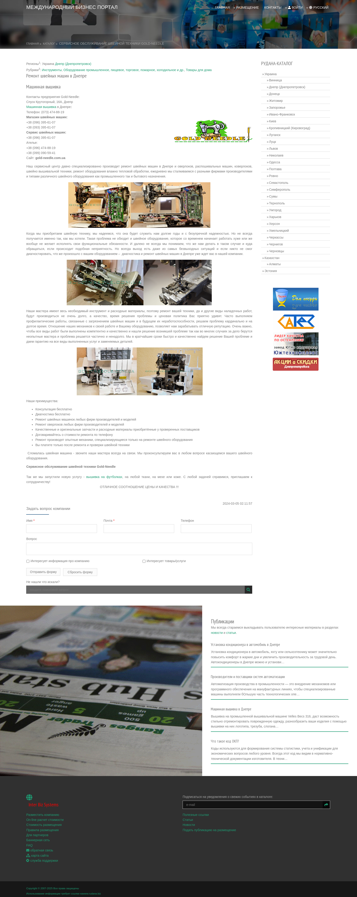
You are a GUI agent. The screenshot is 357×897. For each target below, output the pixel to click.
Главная (221, 7)
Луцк (272, 141)
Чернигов (276, 243)
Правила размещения (43, 826)
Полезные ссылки (196, 811)
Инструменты (52, 69)
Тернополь (277, 202)
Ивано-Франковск (282, 114)
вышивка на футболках (104, 476)
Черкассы (276, 237)
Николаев (276, 155)
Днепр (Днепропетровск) (74, 63)
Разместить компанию (43, 811)
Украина (271, 73)
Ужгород (275, 209)
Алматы (275, 263)
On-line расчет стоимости (45, 816)
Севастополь (279, 182)
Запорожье (277, 107)
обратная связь (40, 846)
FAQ (30, 841)
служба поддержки (43, 856)
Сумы (273, 196)
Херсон (274, 223)
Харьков (275, 216)
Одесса (274, 161)
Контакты (272, 7)
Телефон (188, 520)
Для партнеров (38, 831)
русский (318, 7)
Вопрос (32, 538)
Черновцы (276, 250)
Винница (275, 79)
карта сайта (38, 851)
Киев (272, 120)
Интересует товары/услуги (164, 560)
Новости (189, 821)
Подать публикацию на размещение (210, 826)
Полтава (275, 168)
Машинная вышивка (42, 106)
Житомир (276, 100)
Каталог (49, 43)
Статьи (188, 816)
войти (295, 7)
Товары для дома (199, 69)
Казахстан (272, 257)
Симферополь (280, 189)
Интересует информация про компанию (58, 560)
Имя (31, 520)
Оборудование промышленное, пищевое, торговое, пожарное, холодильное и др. (124, 69)
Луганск (275, 134)
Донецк (274, 93)
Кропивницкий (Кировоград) (290, 127)
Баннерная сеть (38, 836)
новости (227, 630)
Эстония (271, 270)
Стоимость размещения (44, 821)
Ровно (273, 175)
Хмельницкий (279, 230)
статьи (241, 630)
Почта (109, 520)
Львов (273, 148)
